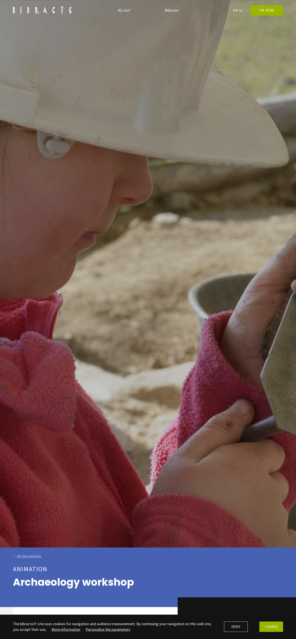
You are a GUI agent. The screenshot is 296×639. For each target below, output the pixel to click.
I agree (271, 626)
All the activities (29, 556)
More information (66, 629)
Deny (235, 626)
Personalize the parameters (108, 629)
